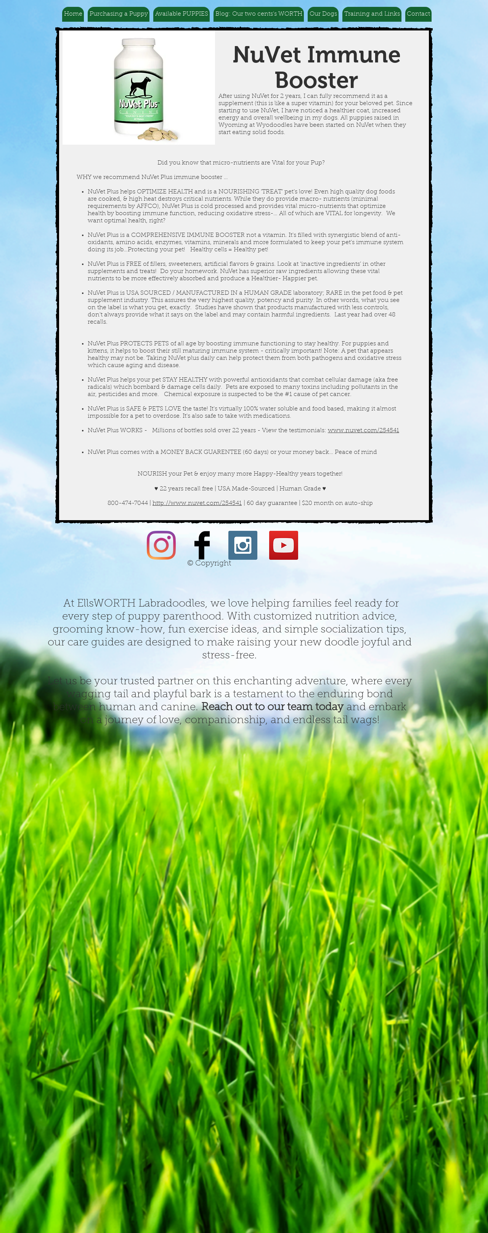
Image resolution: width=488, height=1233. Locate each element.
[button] (118, 14)
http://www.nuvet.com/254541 (197, 503)
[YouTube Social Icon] (283, 545)
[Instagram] (161, 545)
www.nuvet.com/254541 (363, 431)
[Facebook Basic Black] (202, 545)
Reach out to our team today (272, 707)
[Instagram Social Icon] (242, 545)
